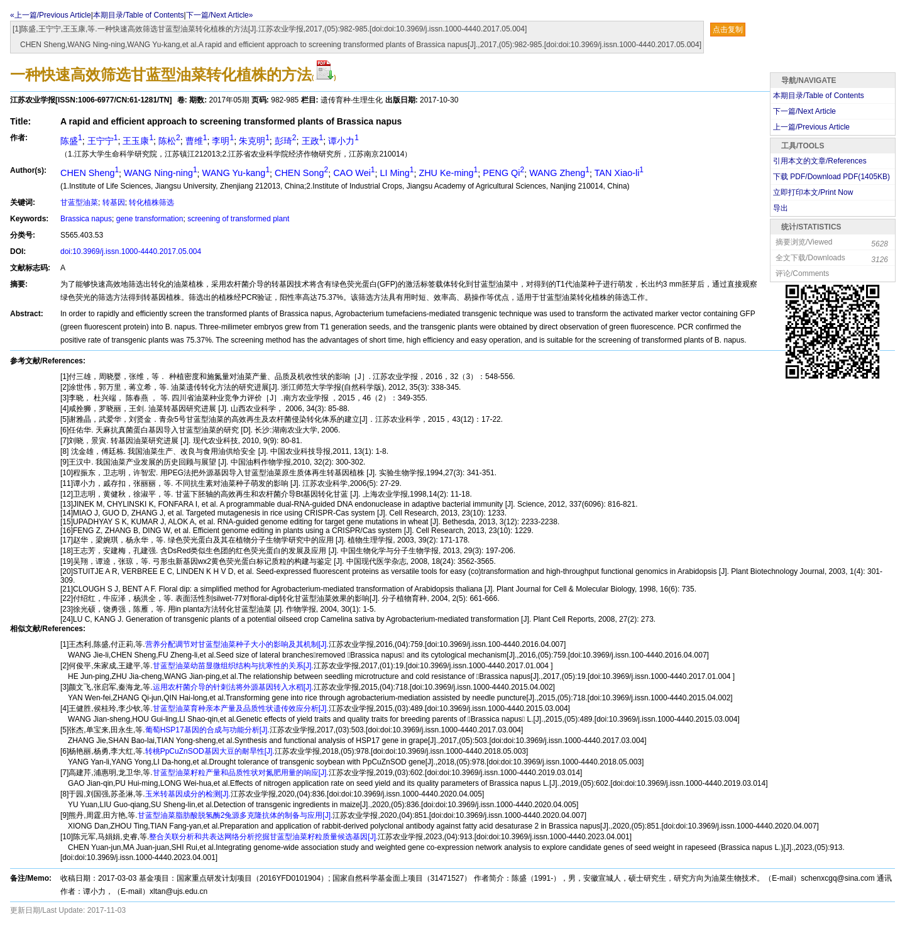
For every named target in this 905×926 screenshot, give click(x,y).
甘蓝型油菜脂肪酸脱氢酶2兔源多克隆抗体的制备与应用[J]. (235, 815)
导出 (780, 208)
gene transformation (150, 218)
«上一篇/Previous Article (50, 15)
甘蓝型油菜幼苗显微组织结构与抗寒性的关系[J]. (233, 665)
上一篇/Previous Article (811, 127)
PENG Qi (503, 173)
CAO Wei (354, 173)
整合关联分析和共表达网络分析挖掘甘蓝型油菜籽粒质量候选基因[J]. (263, 836)
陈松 (169, 141)
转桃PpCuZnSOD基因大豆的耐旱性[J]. (210, 751)
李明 (223, 141)
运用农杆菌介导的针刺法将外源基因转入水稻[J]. (233, 687)
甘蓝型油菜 (79, 202)
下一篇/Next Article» (219, 15)
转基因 (113, 202)
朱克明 (254, 141)
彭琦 (286, 141)
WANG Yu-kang (236, 173)
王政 (313, 141)
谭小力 (343, 141)
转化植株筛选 (151, 202)
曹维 (196, 141)
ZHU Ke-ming (448, 173)
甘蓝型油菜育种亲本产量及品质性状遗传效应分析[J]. (241, 708)
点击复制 (728, 29)
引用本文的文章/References (820, 161)
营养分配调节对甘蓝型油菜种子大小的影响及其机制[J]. (237, 644)
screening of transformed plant (238, 218)
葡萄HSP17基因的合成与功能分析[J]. (207, 729)
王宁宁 (102, 141)
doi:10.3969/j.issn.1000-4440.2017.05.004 (130, 251)
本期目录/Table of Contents (138, 15)
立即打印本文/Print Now (813, 192)
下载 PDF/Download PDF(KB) (831, 176)
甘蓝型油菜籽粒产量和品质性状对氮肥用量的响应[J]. (241, 772)
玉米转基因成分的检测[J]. (188, 794)
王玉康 (138, 141)
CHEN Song (301, 173)
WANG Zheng (559, 173)
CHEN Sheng (89, 173)
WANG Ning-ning (160, 173)
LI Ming (397, 173)
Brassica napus (86, 218)
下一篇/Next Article (804, 111)
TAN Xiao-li (619, 173)
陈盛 (71, 141)
